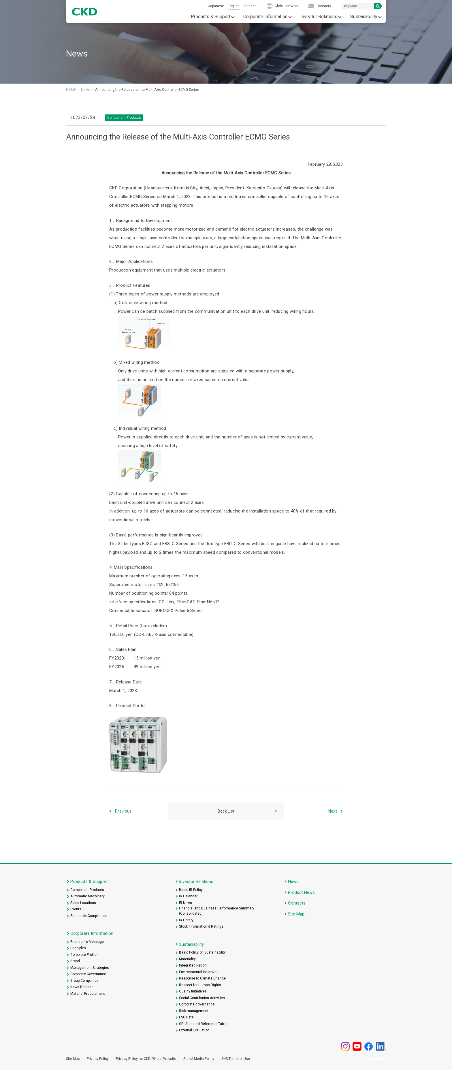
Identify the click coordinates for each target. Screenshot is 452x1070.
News (85, 89)
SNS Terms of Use (235, 1059)
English (234, 6)
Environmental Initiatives (199, 972)
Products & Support (210, 16)
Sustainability (363, 16)
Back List (226, 811)
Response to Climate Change (202, 978)
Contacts (324, 6)
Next (332, 811)
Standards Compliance (88, 916)
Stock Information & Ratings (201, 926)
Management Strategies (89, 968)
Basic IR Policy (191, 890)
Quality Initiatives (193, 991)
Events (75, 909)
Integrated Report (193, 965)
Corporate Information (265, 16)
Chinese (250, 6)
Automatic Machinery (87, 896)
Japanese (216, 6)
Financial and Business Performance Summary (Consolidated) (216, 910)
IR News (185, 903)
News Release (81, 987)
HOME (71, 89)
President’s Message (87, 942)
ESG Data (186, 1017)
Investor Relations (318, 16)
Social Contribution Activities (202, 998)
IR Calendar (188, 896)
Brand (75, 961)
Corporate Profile (83, 955)
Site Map (296, 914)
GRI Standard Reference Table (203, 1024)
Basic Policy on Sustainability (202, 952)
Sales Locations (83, 903)
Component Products (87, 890)
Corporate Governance (88, 974)
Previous (123, 811)
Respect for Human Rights (200, 985)
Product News (301, 892)
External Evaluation (194, 1030)
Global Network (286, 6)
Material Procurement (87, 994)
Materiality (187, 959)
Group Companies (84, 981)
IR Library (186, 920)
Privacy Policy (98, 1059)
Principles (78, 948)
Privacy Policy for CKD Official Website (146, 1059)
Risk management (193, 1011)
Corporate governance (196, 1004)
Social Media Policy (198, 1059)
